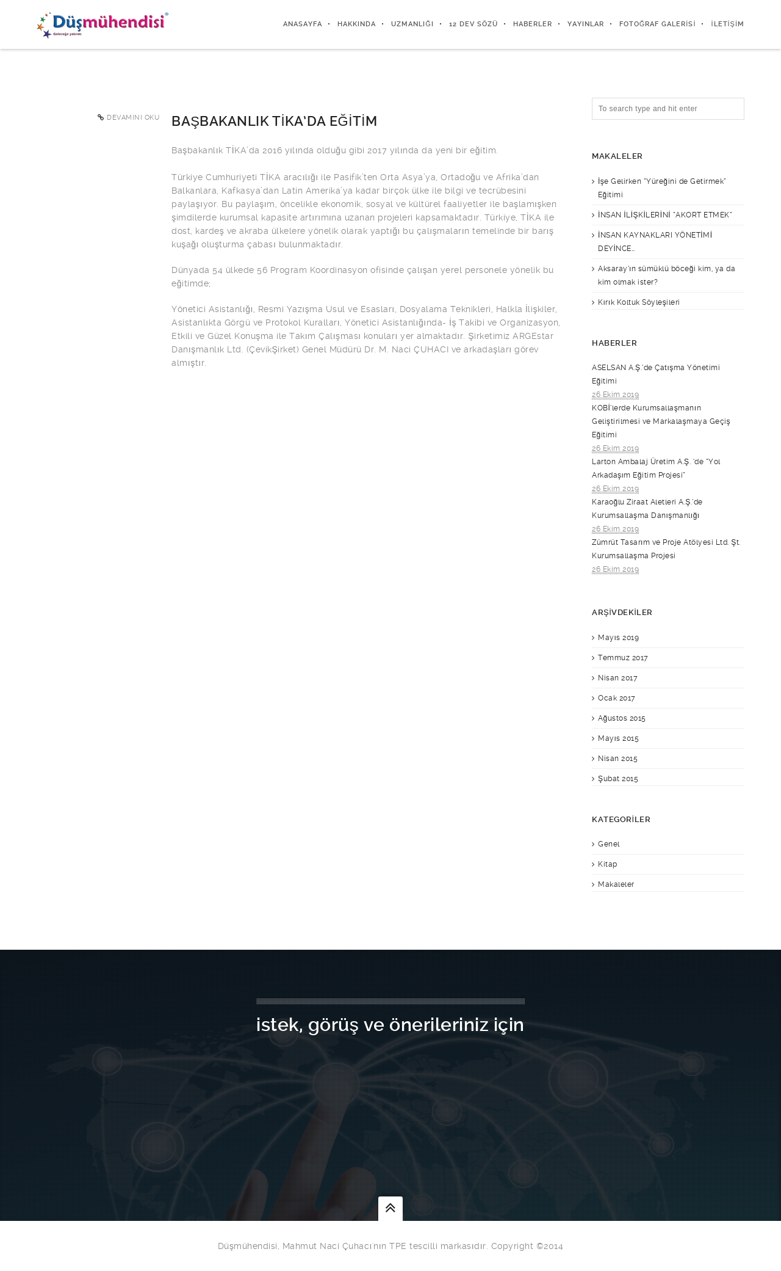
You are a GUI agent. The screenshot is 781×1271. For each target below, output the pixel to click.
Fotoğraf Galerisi (657, 24)
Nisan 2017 (618, 678)
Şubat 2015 (618, 778)
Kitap (607, 864)
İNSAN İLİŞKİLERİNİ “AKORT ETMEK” (665, 215)
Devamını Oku (133, 118)
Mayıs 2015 (618, 738)
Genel (609, 844)
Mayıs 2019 (618, 637)
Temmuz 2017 (623, 658)
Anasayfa (302, 24)
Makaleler (616, 884)
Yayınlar (585, 24)
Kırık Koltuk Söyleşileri (639, 302)
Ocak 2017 (617, 698)
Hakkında (356, 24)
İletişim (727, 24)
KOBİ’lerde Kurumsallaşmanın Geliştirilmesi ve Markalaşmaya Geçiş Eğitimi (661, 421)
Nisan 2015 (618, 758)
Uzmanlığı (412, 24)
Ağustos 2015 (622, 718)
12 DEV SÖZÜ (473, 24)
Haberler (532, 24)
